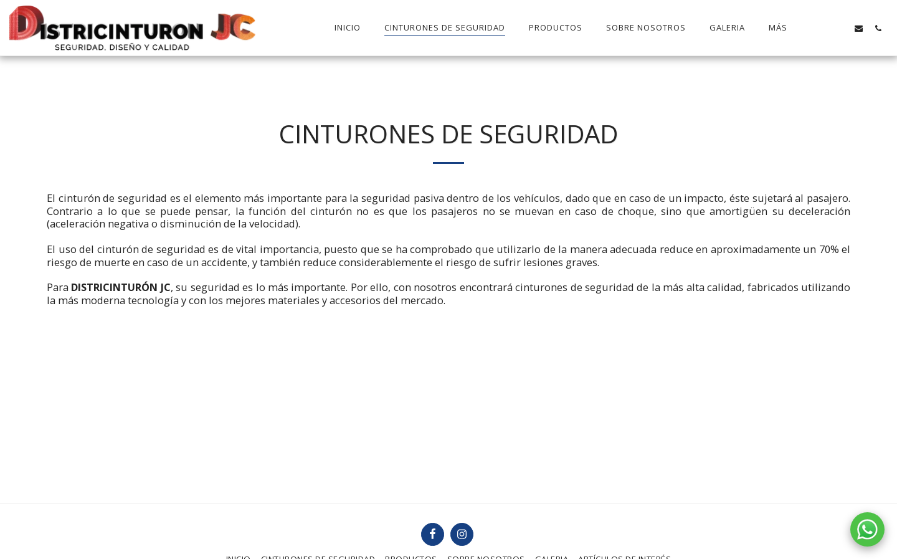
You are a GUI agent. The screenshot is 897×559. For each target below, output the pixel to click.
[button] (820, 28)
